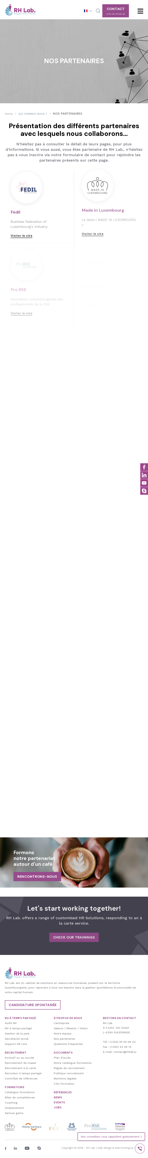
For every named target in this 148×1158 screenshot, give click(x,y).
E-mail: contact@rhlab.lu (119, 1051)
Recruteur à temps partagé (23, 1073)
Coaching (11, 1102)
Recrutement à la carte (20, 1068)
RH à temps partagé (18, 1028)
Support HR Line (16, 1043)
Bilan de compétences (20, 1097)
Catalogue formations (19, 1092)
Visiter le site (21, 230)
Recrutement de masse (20, 1062)
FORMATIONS (14, 1087)
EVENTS (59, 1102)
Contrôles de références (21, 1078)
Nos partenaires (64, 1038)
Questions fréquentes (68, 1043)
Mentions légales (65, 1078)
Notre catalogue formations (73, 1062)
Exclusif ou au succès (19, 1057)
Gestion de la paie (17, 1033)
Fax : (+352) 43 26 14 (117, 1046)
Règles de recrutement (69, 1068)
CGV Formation (64, 1083)
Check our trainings (74, 931)
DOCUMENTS (63, 1052)
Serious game (14, 1113)
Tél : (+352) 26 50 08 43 (119, 1041)
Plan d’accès (62, 1057)
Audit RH (11, 1023)
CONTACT (115, 11)
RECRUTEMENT (15, 1052)
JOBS (57, 1107)
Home (9, 113)
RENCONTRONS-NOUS (37, 876)
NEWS (58, 1097)
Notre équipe (62, 1033)
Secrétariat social (16, 1038)
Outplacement (14, 1107)
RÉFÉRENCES (63, 1092)
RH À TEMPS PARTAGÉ (20, 1018)
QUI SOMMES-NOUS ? (32, 113)
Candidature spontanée (33, 1005)
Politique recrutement (69, 1073)
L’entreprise (61, 1023)
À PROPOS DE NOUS (68, 1018)
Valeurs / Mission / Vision (71, 1028)
